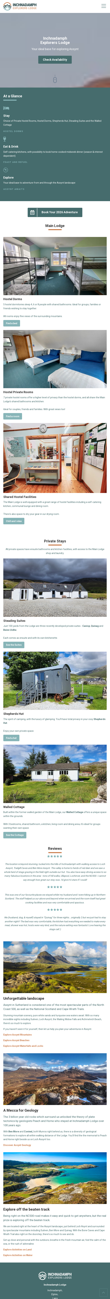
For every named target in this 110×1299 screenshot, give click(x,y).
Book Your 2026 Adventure (53, 212)
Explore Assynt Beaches (16, 1040)
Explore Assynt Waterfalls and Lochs (23, 1046)
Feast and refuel (15, 162)
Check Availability (55, 59)
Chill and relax (14, 521)
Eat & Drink (10, 146)
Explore (8, 177)
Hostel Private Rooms (18, 392)
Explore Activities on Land (17, 1249)
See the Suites (14, 645)
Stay (6, 115)
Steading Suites (14, 620)
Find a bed (11, 323)
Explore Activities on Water (18, 1255)
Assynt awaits (14, 189)
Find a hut (11, 738)
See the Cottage (15, 835)
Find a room (12, 416)
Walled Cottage (14, 807)
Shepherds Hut (13, 713)
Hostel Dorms (13, 131)
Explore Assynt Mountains (17, 1034)
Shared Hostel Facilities (19, 497)
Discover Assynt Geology (17, 1145)
